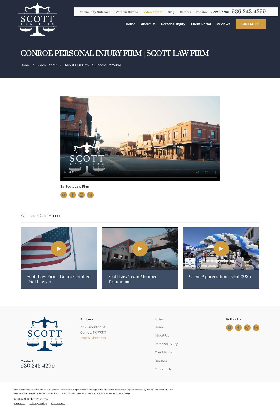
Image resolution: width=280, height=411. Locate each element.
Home (159, 327)
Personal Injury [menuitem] (173, 24)
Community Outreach (95, 12)
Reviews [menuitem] (223, 24)
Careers (185, 12)
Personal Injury (166, 344)
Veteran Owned (127, 12)
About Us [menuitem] (148, 24)
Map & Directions (93, 338)
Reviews (161, 361)
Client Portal (164, 352)
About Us (162, 335)
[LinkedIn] (90, 195)
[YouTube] (63, 195)
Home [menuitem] (130, 24)
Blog (171, 12)
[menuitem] (19, 403)
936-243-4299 (249, 11)
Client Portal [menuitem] (201, 24)
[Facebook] (72, 195)
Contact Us (163, 369)
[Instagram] (81, 195)
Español (201, 12)
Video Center (153, 12)
